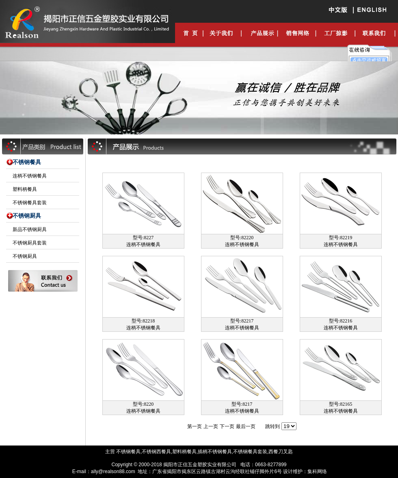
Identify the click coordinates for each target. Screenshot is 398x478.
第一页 (194, 426)
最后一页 (245, 426)
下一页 (227, 426)
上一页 (210, 426)
